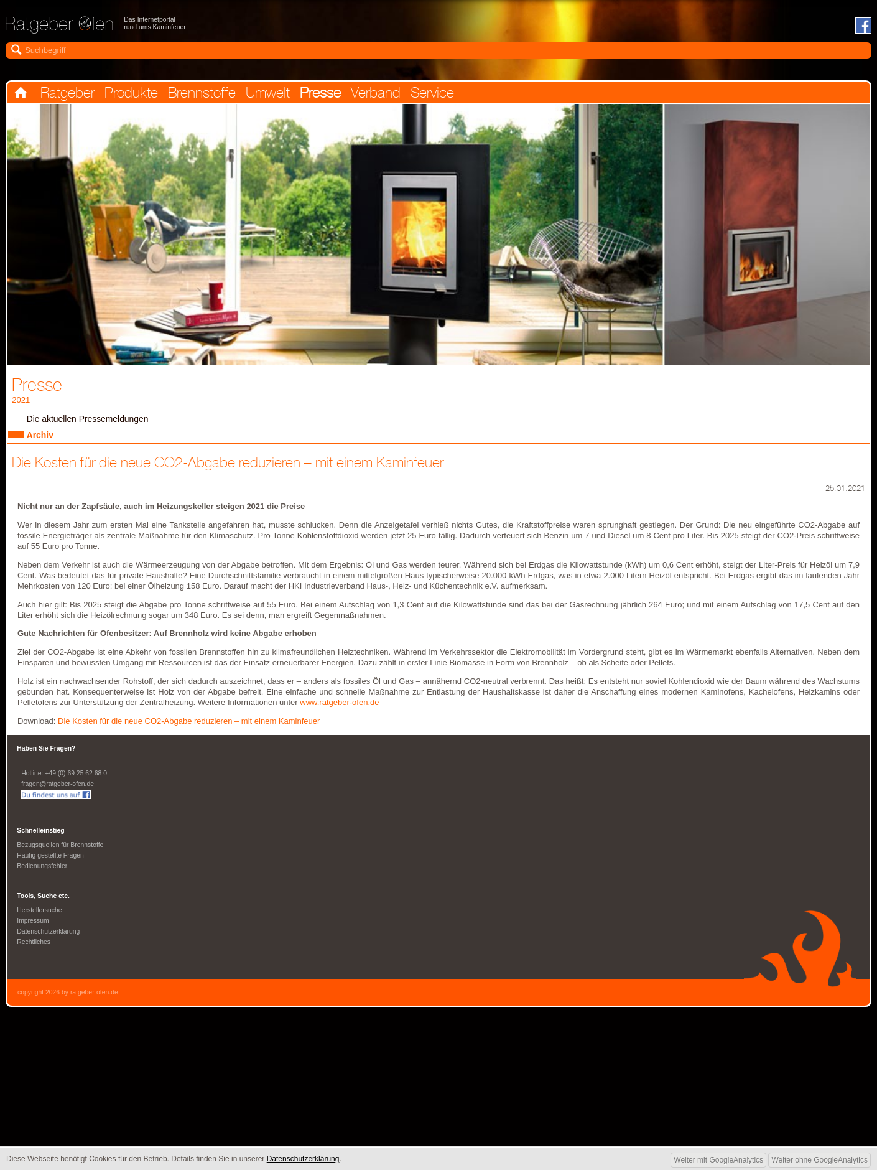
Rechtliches (34, 954)
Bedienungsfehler (43, 876)
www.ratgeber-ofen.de (341, 709)
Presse (360, 95)
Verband (422, 95)
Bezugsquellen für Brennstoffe (61, 854)
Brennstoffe (227, 95)
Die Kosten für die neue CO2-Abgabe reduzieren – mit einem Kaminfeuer (193, 728)
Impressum (33, 932)
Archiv (41, 440)
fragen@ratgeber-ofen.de (58, 791)
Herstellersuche (40, 921)
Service (487, 95)
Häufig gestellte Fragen (51, 865)
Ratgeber (75, 95)
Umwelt (301, 95)
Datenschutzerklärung (49, 943)
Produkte (146, 95)
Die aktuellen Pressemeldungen (90, 423)
